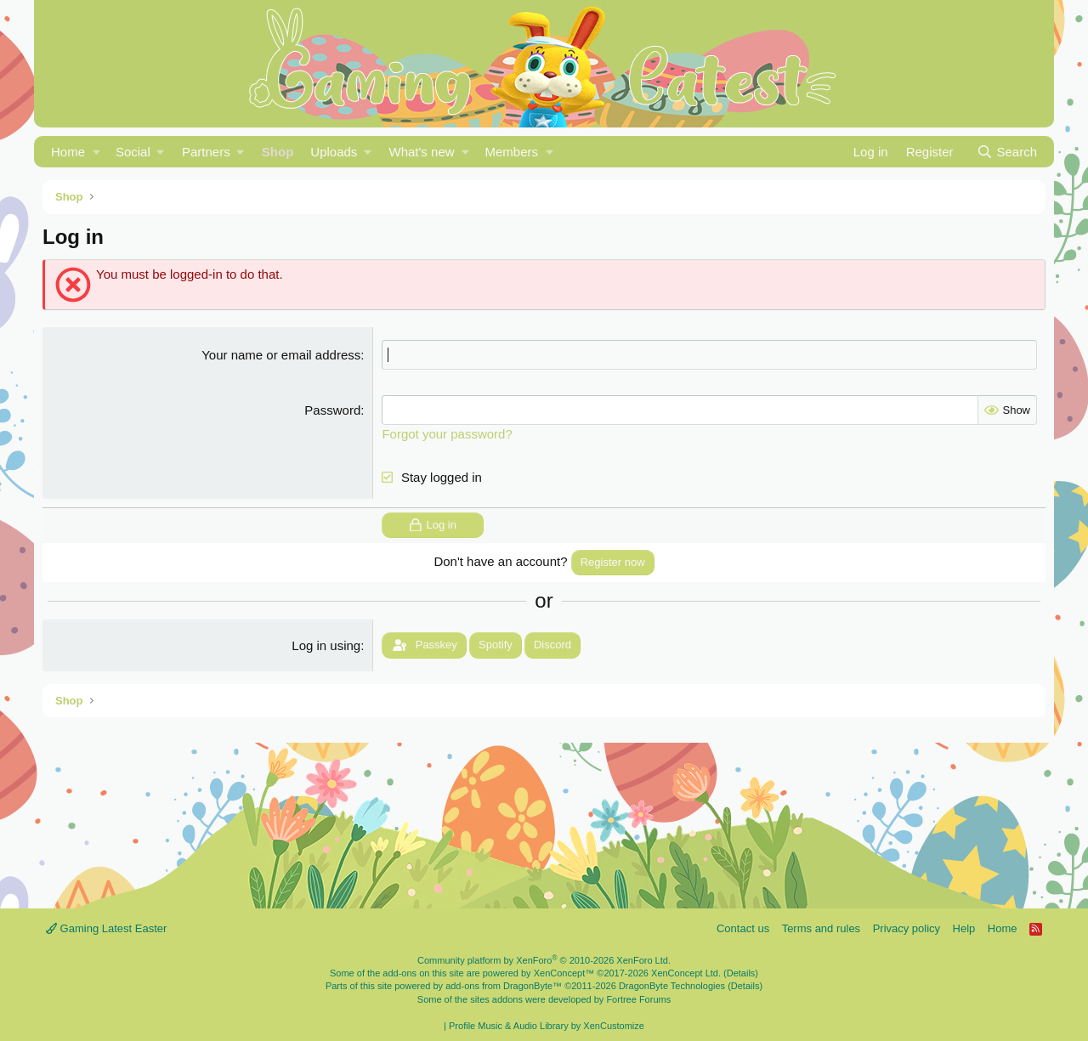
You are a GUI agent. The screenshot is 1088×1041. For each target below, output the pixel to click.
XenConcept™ (564, 973)
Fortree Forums (638, 999)
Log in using (326, 645)
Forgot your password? (447, 434)
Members (511, 151)
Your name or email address (280, 355)
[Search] (1007, 151)
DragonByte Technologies (672, 986)
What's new (422, 151)
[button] (96, 151)
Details (741, 973)
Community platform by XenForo (544, 960)
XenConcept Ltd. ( (689, 973)
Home (68, 151)
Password (332, 410)
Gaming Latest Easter (106, 928)
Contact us (743, 928)
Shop (278, 151)
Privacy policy (906, 928)
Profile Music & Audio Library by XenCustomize (546, 1026)
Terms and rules (821, 928)
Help (964, 928)
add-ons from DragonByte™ (503, 986)
